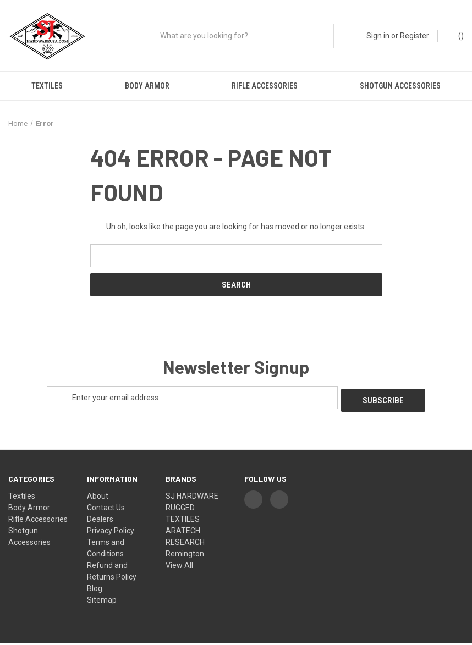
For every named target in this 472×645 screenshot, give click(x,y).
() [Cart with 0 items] (456, 35)
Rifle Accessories (265, 85)
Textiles (47, 85)
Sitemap (102, 602)
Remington (185, 556)
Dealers (100, 521)
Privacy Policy (110, 532)
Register (414, 35)
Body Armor (147, 85)
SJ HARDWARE (192, 498)
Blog (94, 590)
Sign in (377, 35)
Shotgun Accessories (400, 85)
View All (179, 567)
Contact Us (106, 509)
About (97, 498)
